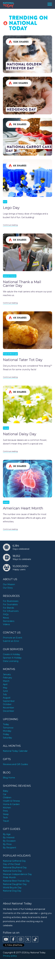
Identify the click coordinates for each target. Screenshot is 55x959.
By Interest (9, 837)
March (6, 681)
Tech (5, 817)
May (5, 687)
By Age (7, 834)
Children (7, 797)
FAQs (6, 614)
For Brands (8, 607)
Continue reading (10, 225)
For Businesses (10, 601)
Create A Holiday (11, 654)
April (5, 684)
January (7, 674)
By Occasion (9, 841)
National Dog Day (12, 890)
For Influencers (10, 611)
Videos (6, 624)
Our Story (8, 587)
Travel (6, 821)
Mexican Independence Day (17, 874)
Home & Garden (11, 804)
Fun (5, 202)
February (7, 677)
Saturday (7, 737)
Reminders (8, 621)
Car (4, 794)
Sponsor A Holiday (12, 657)
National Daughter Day (15, 884)
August (6, 697)
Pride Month (9, 877)
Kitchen (7, 807)
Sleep (6, 814)
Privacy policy (10, 955)
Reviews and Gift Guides (15, 764)
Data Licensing (10, 661)
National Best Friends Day (16, 881)
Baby (5, 791)
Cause (6, 428)
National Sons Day (12, 871)
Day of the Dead (11, 864)
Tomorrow (8, 727)
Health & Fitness (11, 801)
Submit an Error (11, 641)
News (6, 617)
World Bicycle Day (12, 887)
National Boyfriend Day (15, 867)
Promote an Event (12, 637)
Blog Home (9, 777)
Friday (6, 734)
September (9, 701)
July (5, 694)
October (7, 704)
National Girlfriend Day (14, 861)
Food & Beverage (10, 354)
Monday (7, 731)
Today (6, 724)
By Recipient (9, 847)
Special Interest (9, 276)
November (8, 707)
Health (6, 502)
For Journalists (10, 604)
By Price (7, 844)
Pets (5, 811)
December (8, 711)
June (5, 691)
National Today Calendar (15, 751)
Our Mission (9, 584)
